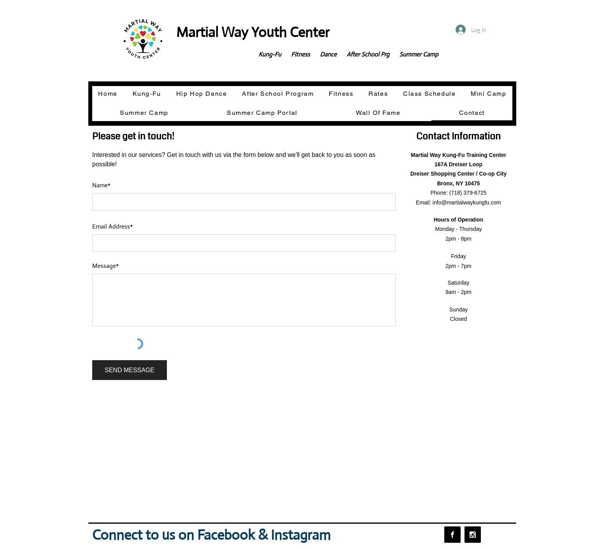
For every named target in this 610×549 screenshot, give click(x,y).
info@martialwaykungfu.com (467, 202)
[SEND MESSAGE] (129, 370)
